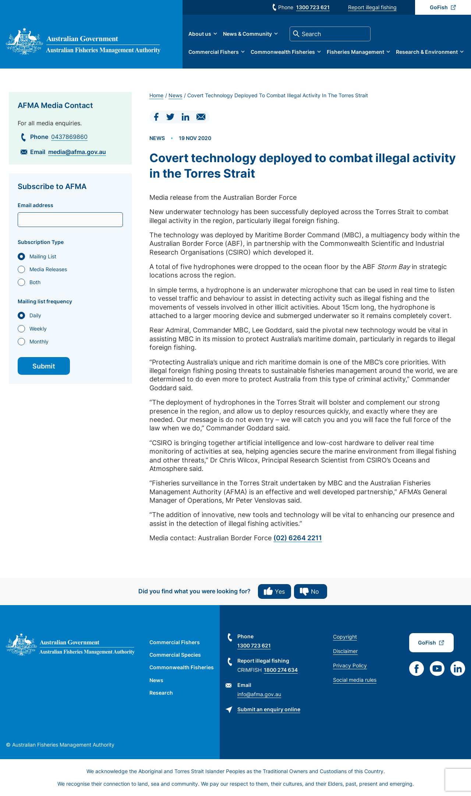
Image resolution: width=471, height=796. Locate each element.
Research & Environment (427, 52)
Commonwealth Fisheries (283, 52)
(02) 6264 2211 (297, 538)
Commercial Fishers (213, 52)
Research (161, 692)
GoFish (439, 7)
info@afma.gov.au (259, 694)
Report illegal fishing (372, 7)
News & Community (247, 34)
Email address (35, 205)
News (175, 95)
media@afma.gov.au (77, 152)
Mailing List (42, 256)
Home (156, 95)
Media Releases (48, 269)
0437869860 (69, 136)
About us (199, 34)
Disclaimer (345, 651)
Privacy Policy (350, 665)
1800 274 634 (281, 670)
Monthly (39, 341)
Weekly (38, 328)
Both (34, 282)
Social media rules (354, 680)
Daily (35, 315)
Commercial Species (175, 655)
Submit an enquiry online (268, 709)
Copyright (345, 636)
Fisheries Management (355, 52)
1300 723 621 (313, 7)
